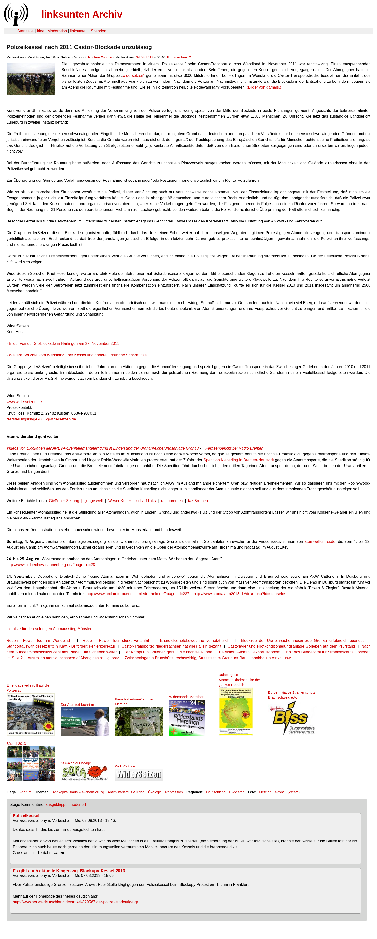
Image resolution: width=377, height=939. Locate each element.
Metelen (265, 792)
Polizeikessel (26, 815)
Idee (40, 31)
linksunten (78, 31)
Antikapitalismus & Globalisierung (78, 792)
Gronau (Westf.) (287, 792)
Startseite (25, 31)
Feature (26, 792)
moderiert (78, 804)
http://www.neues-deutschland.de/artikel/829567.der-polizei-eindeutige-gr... (77, 902)
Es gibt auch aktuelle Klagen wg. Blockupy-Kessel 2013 (69, 870)
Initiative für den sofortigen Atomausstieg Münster (49, 629)
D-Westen (236, 792)
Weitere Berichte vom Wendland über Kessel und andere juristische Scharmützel (78, 355)
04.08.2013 (144, 57)
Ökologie (155, 792)
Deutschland (216, 792)
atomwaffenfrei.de (320, 541)
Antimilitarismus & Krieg (126, 792)
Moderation (57, 31)
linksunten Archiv (81, 14)
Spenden (98, 31)
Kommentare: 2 (179, 57)
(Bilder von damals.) (264, 87)
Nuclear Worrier (100, 57)
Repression (174, 792)
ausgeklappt (56, 804)
